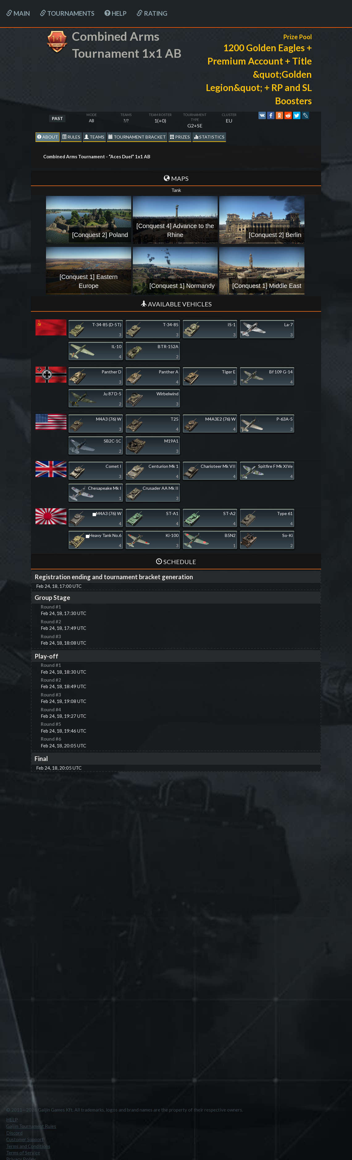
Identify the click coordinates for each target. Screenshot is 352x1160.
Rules (71, 136)
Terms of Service (23, 1152)
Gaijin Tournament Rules (31, 1126)
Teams (94, 136)
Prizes (180, 136)
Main (18, 13)
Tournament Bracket (137, 136)
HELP (115, 13)
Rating (151, 13)
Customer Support (25, 1139)
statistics (209, 136)
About (47, 136)
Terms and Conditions (28, 1146)
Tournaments (67, 13)
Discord (14, 1133)
